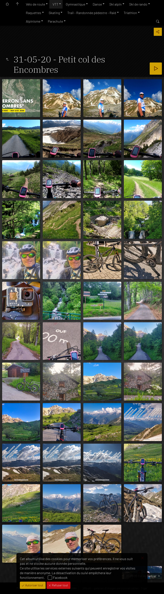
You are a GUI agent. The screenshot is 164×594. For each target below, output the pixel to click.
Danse (97, 4)
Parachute (55, 21)
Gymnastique (75, 4)
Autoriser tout (34, 585)
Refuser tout (59, 585)
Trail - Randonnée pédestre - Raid (91, 13)
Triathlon (130, 13)
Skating (54, 13)
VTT (55, 4)
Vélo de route (35, 4)
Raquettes (33, 13)
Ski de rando (138, 4)
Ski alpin (115, 4)
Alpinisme (33, 21)
